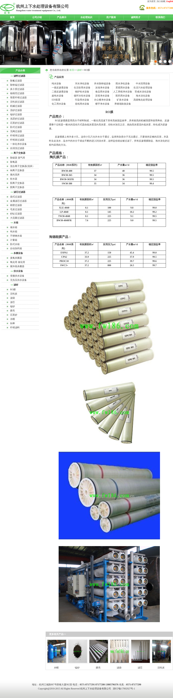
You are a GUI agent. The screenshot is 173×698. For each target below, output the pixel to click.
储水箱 (13, 227)
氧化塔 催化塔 (17, 262)
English (169, 1)
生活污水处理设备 (142, 87)
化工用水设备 (59, 104)
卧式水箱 (15, 244)
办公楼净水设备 (102, 100)
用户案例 (111, 17)
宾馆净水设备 (102, 95)
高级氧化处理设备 (142, 100)
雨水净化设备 (123, 83)
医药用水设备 (123, 95)
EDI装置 (56, 100)
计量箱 (13, 240)
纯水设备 (56, 83)
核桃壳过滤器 (17, 93)
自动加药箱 (16, 248)
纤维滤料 (15, 327)
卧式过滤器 (16, 127)
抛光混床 (15, 174)
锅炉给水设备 (82, 91)
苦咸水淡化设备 (143, 91)
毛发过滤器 (16, 209)
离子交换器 (19, 153)
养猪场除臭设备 (122, 104)
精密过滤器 (16, 205)
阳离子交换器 (17, 183)
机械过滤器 (16, 106)
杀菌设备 (18, 253)
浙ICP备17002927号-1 (124, 688)
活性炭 (13, 293)
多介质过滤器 (17, 89)
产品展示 (61, 17)
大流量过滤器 (17, 218)
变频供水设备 (17, 276)
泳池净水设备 (102, 87)
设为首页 (151, 1)
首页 (12, 17)
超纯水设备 (58, 95)
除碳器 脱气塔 (17, 157)
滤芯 (12, 302)
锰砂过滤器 (16, 114)
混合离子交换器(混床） (22, 166)
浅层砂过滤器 (17, 118)
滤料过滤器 (19, 76)
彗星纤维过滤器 (18, 97)
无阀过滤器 (16, 131)
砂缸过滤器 (16, 213)
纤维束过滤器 (17, 140)
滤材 (16, 285)
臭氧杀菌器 (16, 258)
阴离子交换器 (17, 187)
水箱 (16, 222)
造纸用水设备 (82, 104)
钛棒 (12, 323)
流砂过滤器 (16, 110)
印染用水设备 (82, 100)
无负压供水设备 (18, 280)
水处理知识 (86, 17)
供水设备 (18, 271)
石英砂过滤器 (17, 123)
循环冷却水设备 (82, 95)
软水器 (13, 179)
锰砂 (12, 306)
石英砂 (13, 315)
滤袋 (12, 298)
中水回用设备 (143, 83)
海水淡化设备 (143, 95)
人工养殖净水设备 (122, 91)
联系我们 (160, 17)
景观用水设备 (123, 87)
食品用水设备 (102, 91)
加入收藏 (161, 1)
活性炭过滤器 (17, 102)
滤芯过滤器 (19, 192)
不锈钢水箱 (16, 236)
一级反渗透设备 (60, 87)
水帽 (12, 319)
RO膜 (13, 289)
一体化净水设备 (18, 144)
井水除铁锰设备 (102, 83)
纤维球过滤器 (17, 135)
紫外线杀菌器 (17, 266)
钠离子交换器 (17, 170)
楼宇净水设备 (102, 104)
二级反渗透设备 (60, 91)
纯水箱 (13, 231)
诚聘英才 (135, 17)
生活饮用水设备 (82, 87)
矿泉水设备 (123, 100)
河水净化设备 (82, 83)
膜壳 (12, 310)
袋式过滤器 (16, 196)
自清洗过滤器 (17, 148)
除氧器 (13, 162)
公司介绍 (37, 17)
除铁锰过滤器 (17, 85)
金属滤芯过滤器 (18, 201)
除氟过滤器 (16, 80)
